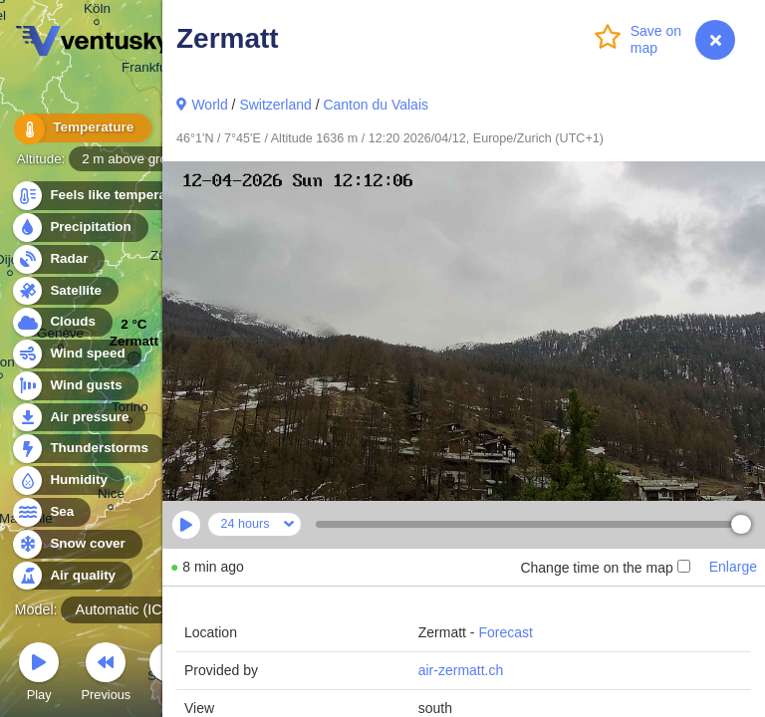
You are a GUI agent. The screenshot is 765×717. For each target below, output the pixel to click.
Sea (50, 512)
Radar (58, 259)
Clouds (61, 322)
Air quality (71, 576)
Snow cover (76, 544)
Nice (111, 496)
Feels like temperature (109, 195)
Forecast (505, 632)
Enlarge (733, 567)
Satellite (64, 291)
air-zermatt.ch (461, 670)
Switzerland (275, 105)
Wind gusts (75, 385)
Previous (105, 674)
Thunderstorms (87, 448)
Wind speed (76, 354)
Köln (97, 11)
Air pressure (78, 417)
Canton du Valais (375, 105)
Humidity (67, 480)
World (209, 105)
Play (39, 674)
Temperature (78, 129)
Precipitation (79, 227)
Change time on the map (604, 568)
